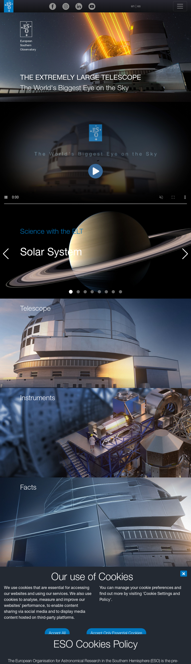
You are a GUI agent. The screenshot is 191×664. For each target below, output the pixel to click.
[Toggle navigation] (180, 6)
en (133, 6)
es (139, 6)
